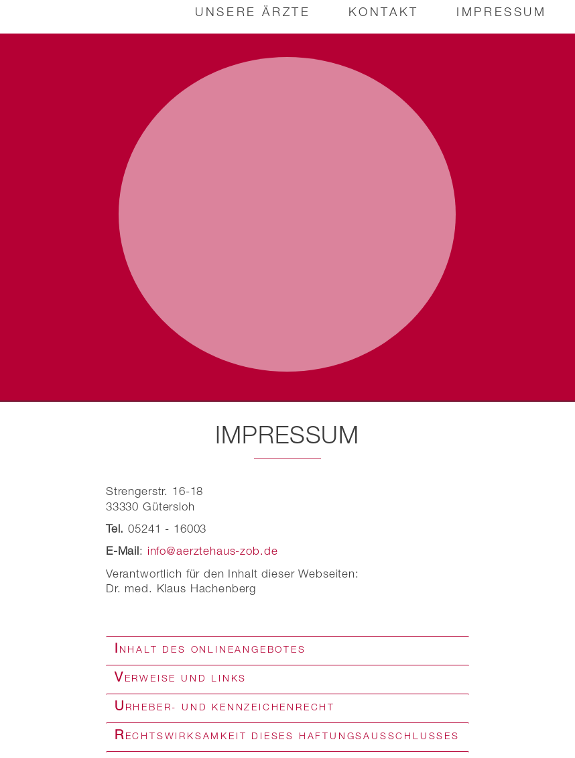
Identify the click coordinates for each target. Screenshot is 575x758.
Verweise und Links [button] (181, 673)
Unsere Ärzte (252, 13)
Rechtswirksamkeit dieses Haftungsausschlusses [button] (287, 731)
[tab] (287, 645)
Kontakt (383, 13)
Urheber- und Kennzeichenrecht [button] (225, 702)
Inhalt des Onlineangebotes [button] (210, 644)
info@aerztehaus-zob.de (212, 547)
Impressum (501, 13)
